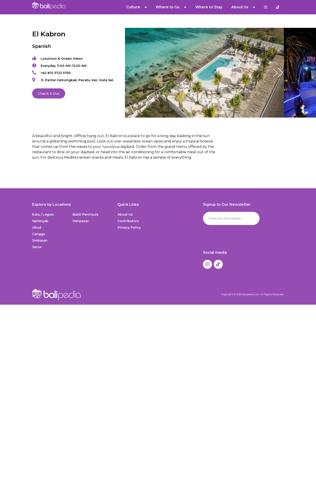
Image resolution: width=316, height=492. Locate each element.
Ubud (36, 227)
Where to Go (171, 7)
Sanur (37, 247)
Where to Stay (208, 7)
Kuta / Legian (43, 214)
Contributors (128, 221)
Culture (136, 7)
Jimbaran (39, 240)
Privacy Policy (129, 227)
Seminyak (40, 221)
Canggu (38, 234)
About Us (243, 7)
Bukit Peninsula (85, 214)
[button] (278, 73)
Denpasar (81, 221)
